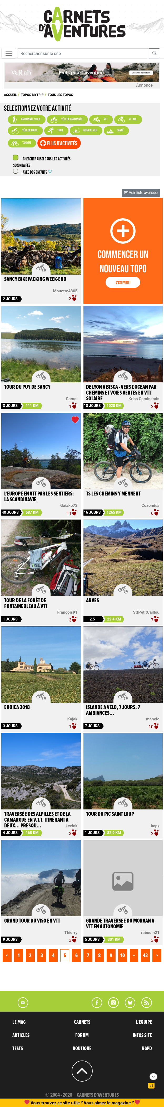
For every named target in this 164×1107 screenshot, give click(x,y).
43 (145, 955)
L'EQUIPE (144, 1022)
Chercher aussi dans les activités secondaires (42, 162)
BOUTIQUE (82, 1048)
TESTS (17, 1048)
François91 (67, 612)
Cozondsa (150, 505)
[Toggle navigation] (8, 53)
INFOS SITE (142, 1035)
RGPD (147, 1048)
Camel (71, 398)
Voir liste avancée (141, 193)
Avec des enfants (37, 172)
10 (122, 955)
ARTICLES (20, 1035)
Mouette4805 (65, 291)
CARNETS (82, 1022)
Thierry (71, 932)
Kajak (72, 719)
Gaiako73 (69, 505)
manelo (153, 719)
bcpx (155, 825)
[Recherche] (83, 53)
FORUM (82, 1035)
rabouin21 (150, 932)
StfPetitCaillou (146, 612)
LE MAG (19, 1022)
